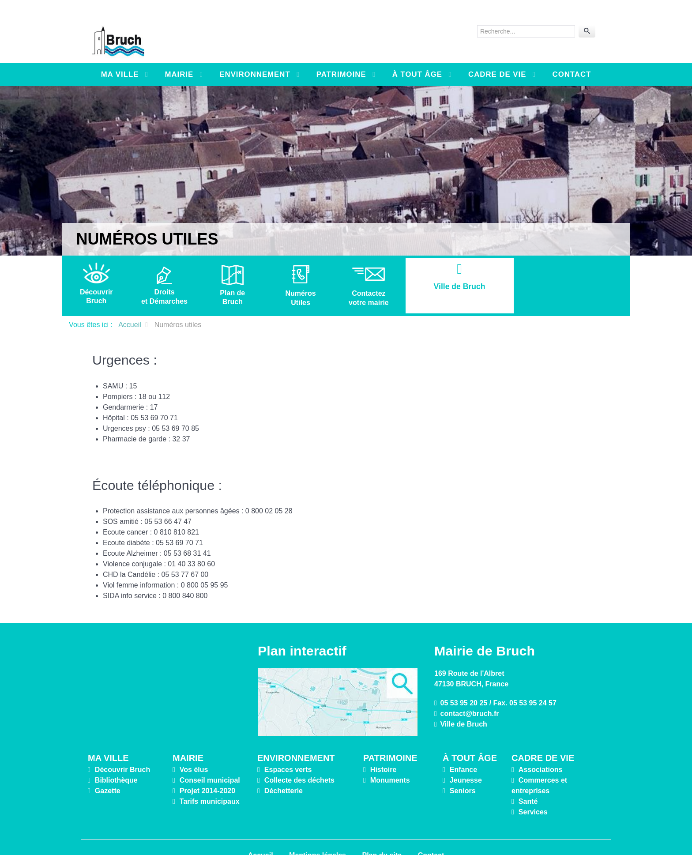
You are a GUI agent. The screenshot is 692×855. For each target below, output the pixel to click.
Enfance (463, 749)
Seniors (463, 771)
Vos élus (194, 749)
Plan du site (382, 835)
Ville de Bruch (463, 704)
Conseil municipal (210, 760)
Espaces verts (288, 749)
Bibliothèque (116, 760)
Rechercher (477, 15)
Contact (431, 835)
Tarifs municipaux (210, 781)
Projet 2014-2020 (207, 771)
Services (533, 792)
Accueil (260, 835)
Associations (541, 749)
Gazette (107, 771)
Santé (528, 781)
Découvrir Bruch (122, 749)
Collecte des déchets (299, 760)
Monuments (390, 760)
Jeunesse (466, 760)
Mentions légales (317, 835)
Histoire (383, 749)
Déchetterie (283, 771)
